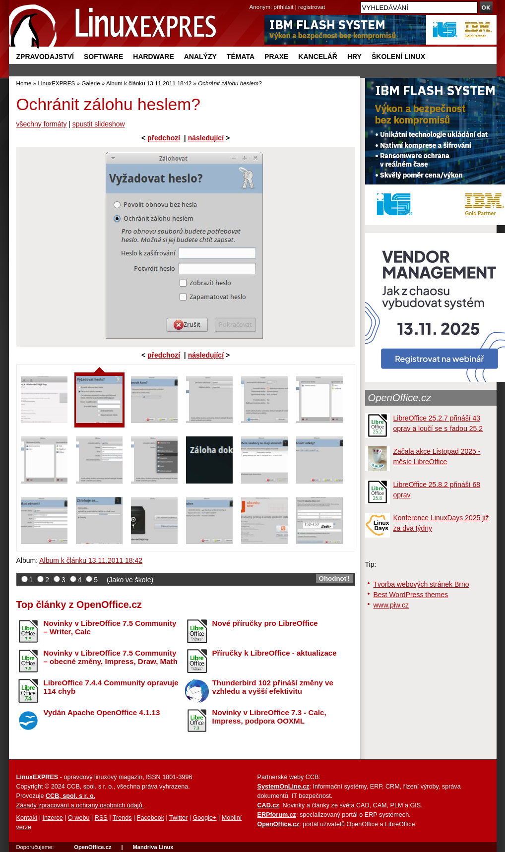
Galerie (90, 83)
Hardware (153, 57)
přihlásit (284, 6)
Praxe (276, 57)
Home (24, 83)
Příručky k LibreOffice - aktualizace (274, 653)
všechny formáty (41, 124)
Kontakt (27, 817)
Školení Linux (398, 57)
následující (206, 138)
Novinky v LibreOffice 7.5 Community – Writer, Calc (110, 627)
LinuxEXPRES (56, 83)
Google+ (204, 817)
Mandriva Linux (152, 847)
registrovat (311, 6)
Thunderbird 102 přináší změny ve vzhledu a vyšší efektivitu (272, 686)
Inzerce (53, 817)
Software (103, 57)
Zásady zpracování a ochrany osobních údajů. (80, 805)
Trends (122, 817)
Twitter (178, 817)
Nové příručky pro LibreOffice (265, 623)
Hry (354, 57)
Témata (240, 57)
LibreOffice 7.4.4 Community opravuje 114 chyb (111, 686)
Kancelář (317, 57)
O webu (78, 817)
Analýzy (200, 57)
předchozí (163, 138)
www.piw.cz (391, 605)
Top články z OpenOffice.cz (79, 604)
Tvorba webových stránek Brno (421, 584)
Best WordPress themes (411, 595)
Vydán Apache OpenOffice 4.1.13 (102, 712)
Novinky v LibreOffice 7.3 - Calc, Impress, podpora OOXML (269, 716)
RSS (101, 817)
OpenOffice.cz (400, 397)
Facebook (150, 817)
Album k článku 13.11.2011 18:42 (148, 83)
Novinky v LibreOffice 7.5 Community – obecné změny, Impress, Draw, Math (111, 657)
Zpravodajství (45, 57)
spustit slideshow (98, 124)
